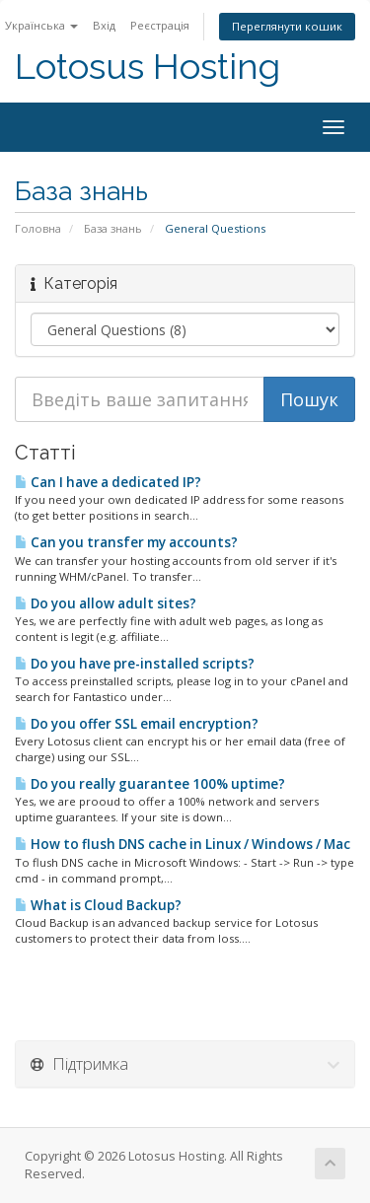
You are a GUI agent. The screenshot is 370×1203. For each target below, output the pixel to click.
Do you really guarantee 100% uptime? (150, 784)
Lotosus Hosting (147, 66)
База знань (113, 228)
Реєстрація (159, 25)
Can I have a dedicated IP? (108, 482)
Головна (38, 228)
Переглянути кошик (287, 26)
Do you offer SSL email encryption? (137, 724)
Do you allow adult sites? (105, 603)
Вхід (104, 25)
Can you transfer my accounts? (126, 542)
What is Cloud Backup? (98, 905)
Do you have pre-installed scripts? (135, 663)
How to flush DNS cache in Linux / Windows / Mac (182, 844)
